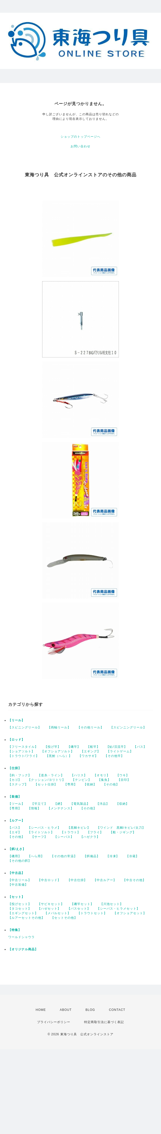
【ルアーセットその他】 (26, 918)
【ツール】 (16, 804)
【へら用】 (36, 856)
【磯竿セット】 (82, 904)
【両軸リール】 (59, 727)
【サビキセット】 (51, 904)
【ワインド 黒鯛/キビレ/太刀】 (121, 827)
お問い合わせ (80, 146)
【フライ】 (95, 832)
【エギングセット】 (23, 913)
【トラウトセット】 (92, 913)
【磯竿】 (73, 747)
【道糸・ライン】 (51, 775)
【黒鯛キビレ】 (78, 827)
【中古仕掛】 (77, 880)
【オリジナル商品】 (23, 949)
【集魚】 (104, 780)
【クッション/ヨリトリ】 (46, 780)
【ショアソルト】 (21, 751)
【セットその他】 (64, 918)
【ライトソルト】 (41, 832)
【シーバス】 (64, 837)
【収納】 (90, 784)
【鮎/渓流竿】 (116, 747)
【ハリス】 (79, 775)
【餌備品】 (91, 856)
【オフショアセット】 (129, 913)
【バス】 (140, 747)
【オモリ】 (101, 775)
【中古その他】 (134, 880)
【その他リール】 (90, 727)
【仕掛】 (14, 768)
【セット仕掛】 (45, 784)
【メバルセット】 (57, 913)
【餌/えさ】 (17, 849)
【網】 (59, 804)
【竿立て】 (39, 804)
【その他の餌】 (19, 861)
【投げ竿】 (52, 747)
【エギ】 (14, 832)
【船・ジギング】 (122, 832)
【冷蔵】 (132, 856)
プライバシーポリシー (53, 1022)
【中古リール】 (19, 880)
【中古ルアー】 (105, 880)
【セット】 (16, 897)
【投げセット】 (19, 904)
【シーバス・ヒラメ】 (44, 827)
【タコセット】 (19, 908)
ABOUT (66, 1010)
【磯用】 (14, 856)
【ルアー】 (16, 820)
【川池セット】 (111, 904)
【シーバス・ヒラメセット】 (118, 908)
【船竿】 (93, 747)
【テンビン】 (81, 780)
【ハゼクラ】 (90, 837)
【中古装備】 (18, 884)
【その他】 (111, 784)
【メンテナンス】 (60, 808)
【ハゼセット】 (49, 908)
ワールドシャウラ (21, 937)
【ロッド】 (16, 739)
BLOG (90, 1010)
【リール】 (16, 720)
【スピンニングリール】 (128, 727)
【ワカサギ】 (88, 756)
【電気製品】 (80, 804)
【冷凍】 (112, 856)
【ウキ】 (122, 775)
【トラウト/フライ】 (23, 756)
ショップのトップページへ (80, 136)
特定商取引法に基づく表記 (104, 1022)
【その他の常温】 (64, 856)
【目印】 (124, 780)
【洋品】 (102, 804)
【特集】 (14, 930)
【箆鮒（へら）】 (58, 756)
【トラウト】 (70, 832)
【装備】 (14, 796)
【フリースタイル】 (23, 747)
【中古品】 (16, 873)
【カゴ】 (14, 780)
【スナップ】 (18, 784)
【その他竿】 (114, 756)
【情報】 (34, 808)
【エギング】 (90, 751)
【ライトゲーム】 (120, 751)
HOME (41, 1010)
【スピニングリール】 (24, 727)
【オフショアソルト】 (57, 751)
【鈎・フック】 (19, 775)
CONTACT (117, 1010)
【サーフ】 (39, 837)
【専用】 (70, 784)
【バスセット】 (78, 908)
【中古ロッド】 (49, 880)
